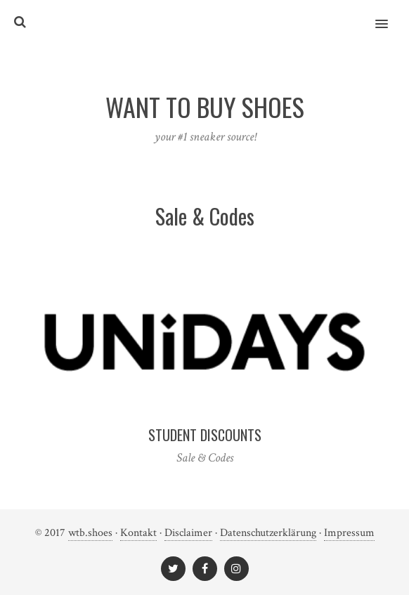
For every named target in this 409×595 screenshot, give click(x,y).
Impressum (349, 532)
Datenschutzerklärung (268, 532)
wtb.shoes (90, 532)
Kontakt (138, 532)
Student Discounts (204, 434)
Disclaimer (188, 532)
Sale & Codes (204, 458)
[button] (389, 15)
